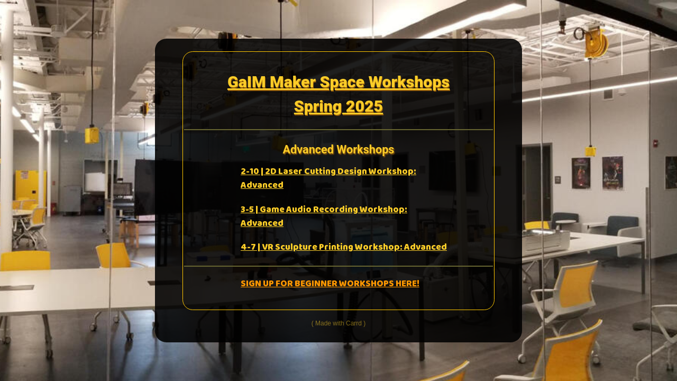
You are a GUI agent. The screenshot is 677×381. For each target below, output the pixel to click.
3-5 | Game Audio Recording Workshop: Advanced (324, 217)
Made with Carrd (338, 323)
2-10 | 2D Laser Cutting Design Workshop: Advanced (328, 179)
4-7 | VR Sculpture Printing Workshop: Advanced (344, 247)
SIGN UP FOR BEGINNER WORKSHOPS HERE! (330, 284)
